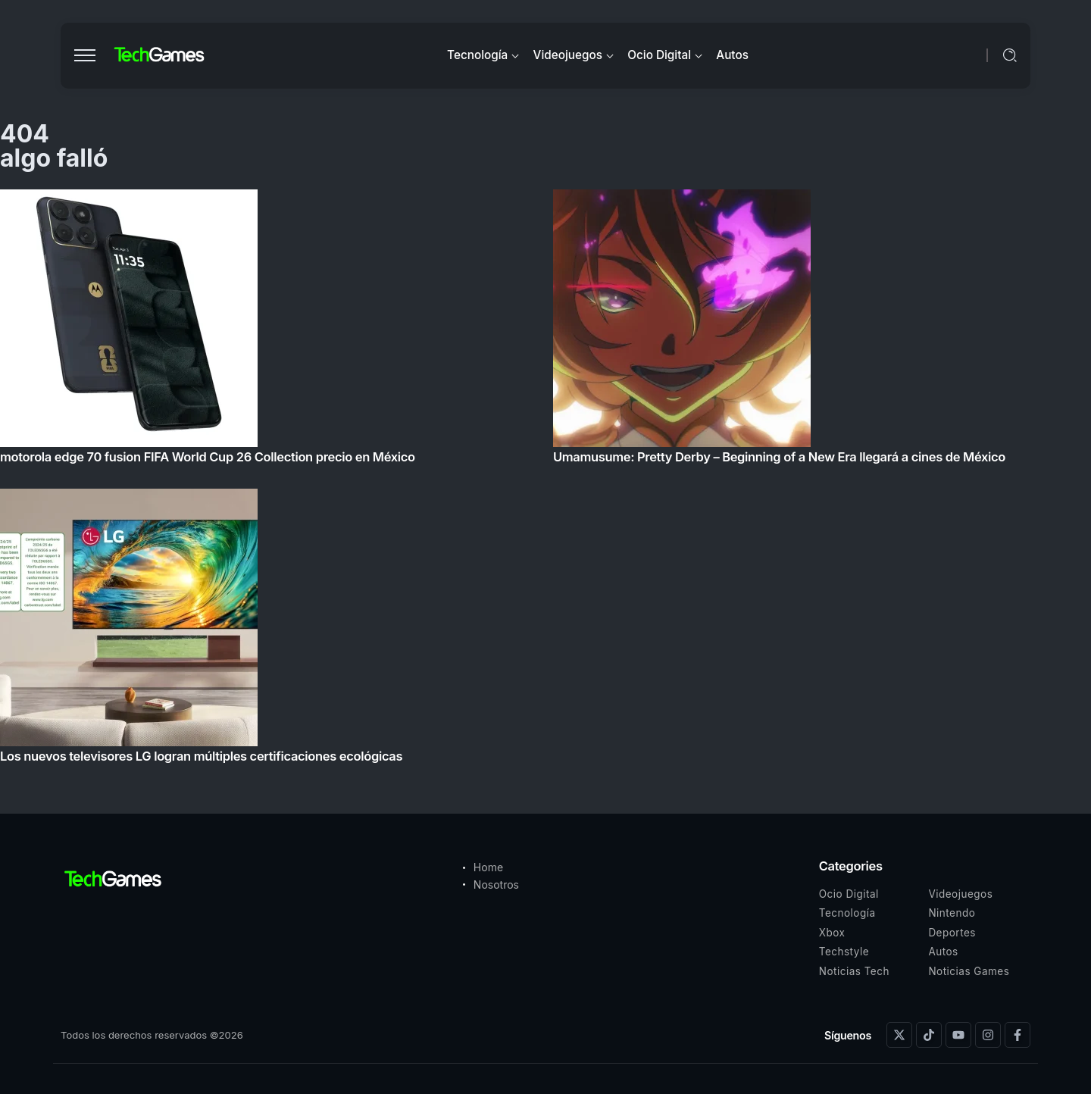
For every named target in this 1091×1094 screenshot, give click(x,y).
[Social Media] (899, 1035)
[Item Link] (545, 480)
